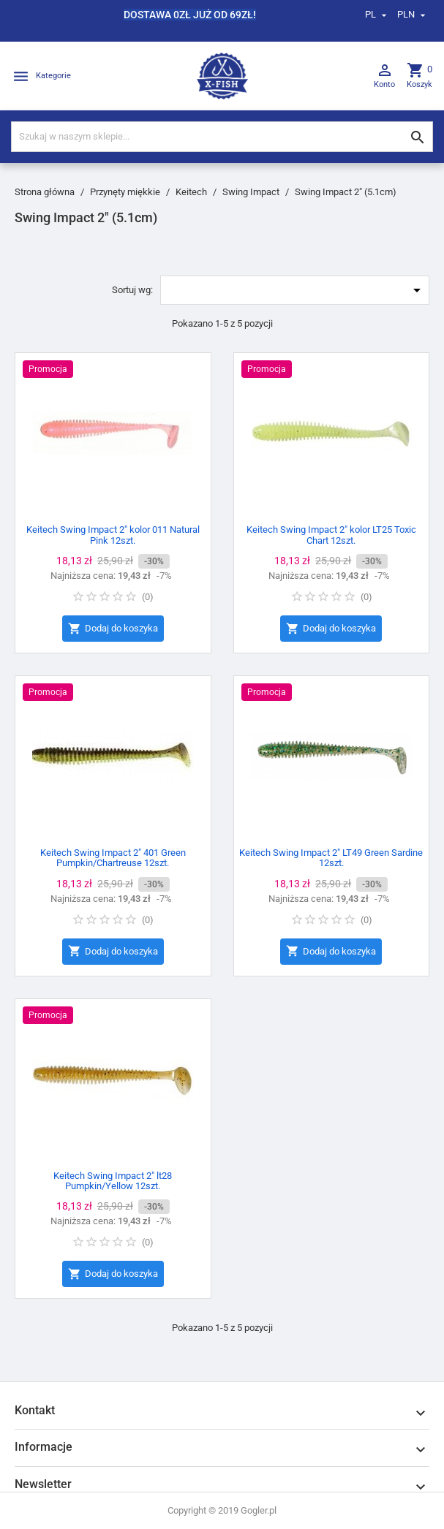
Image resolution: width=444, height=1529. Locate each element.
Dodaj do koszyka (113, 629)
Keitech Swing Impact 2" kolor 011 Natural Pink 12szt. (113, 534)
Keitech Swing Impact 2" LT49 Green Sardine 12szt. (331, 857)
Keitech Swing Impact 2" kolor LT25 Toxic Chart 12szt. (331, 534)
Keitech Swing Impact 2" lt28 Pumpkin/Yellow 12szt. (112, 1180)
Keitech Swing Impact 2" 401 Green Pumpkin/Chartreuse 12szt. (113, 857)
